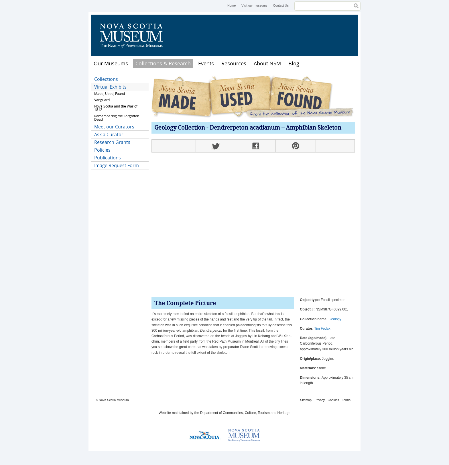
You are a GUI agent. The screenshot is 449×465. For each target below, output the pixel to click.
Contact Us (281, 5)
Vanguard (102, 99)
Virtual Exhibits (110, 87)
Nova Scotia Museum (134, 35)
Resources (233, 63)
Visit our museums (254, 5)
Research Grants (112, 142)
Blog (293, 63)
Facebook (256, 146)
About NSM (267, 63)
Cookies (333, 400)
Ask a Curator (108, 134)
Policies (102, 150)
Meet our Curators (114, 127)
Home (231, 5)
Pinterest (295, 146)
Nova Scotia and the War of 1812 (115, 108)
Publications (107, 158)
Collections (106, 79)
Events (206, 63)
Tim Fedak (322, 329)
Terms (346, 400)
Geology (334, 319)
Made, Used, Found (109, 93)
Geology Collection (179, 128)
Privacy (319, 400)
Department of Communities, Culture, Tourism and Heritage (245, 413)
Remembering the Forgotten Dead (116, 118)
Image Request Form (116, 165)
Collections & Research (163, 63)
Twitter (216, 146)
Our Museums (111, 63)
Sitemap (306, 400)
